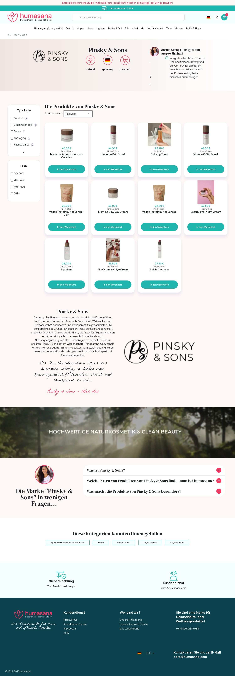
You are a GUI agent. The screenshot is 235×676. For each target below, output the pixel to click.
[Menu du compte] (217, 17)
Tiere (169, 28)
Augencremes (177, 542)
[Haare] (90, 28)
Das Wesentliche (129, 628)
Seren (101, 542)
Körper (80, 28)
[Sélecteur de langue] (209, 17)
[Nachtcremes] (22, 144)
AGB (66, 633)
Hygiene (100, 28)
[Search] (128, 17)
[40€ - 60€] (18, 186)
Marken (179, 28)
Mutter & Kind (115, 28)
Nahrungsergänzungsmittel (48, 28)
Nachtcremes (123, 542)
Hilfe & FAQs (70, 619)
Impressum (70, 628)
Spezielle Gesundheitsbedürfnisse (67, 542)
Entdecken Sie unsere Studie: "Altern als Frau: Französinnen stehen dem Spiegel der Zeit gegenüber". (117, 2)
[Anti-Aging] (20, 138)
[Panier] (224, 17)
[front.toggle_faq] (218, 470)
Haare (90, 28)
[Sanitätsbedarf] (155, 28)
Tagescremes (150, 542)
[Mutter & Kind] (115, 28)
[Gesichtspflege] (24, 124)
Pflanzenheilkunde (134, 28)
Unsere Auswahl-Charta (134, 624)
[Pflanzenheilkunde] (134, 28)
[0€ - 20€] (17, 173)
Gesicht (70, 28)
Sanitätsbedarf (155, 28)
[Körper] (80, 28)
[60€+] (15, 193)
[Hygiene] (101, 28)
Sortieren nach (53, 113)
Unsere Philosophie (131, 619)
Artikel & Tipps (193, 28)
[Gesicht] (69, 28)
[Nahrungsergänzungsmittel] (48, 28)
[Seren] (18, 131)
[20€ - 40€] (18, 180)
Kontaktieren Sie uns (75, 624)
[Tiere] (169, 28)
